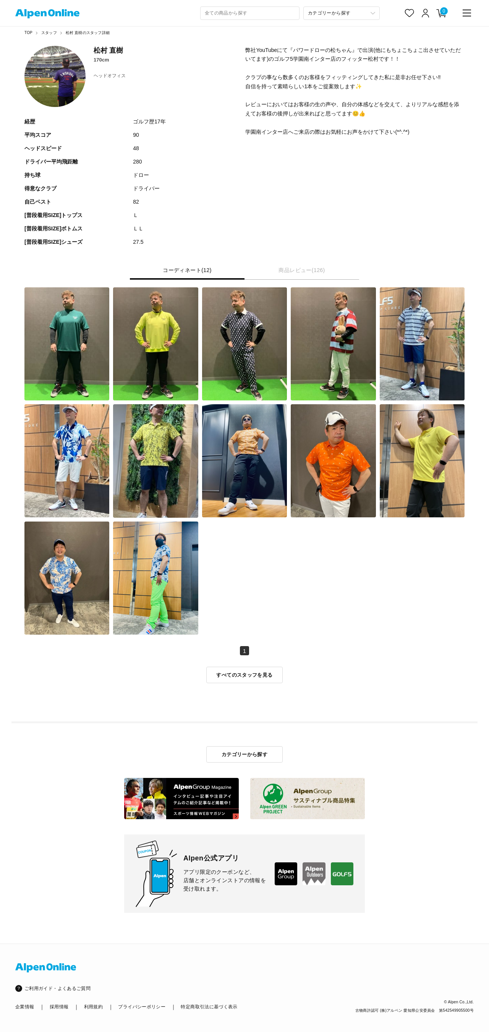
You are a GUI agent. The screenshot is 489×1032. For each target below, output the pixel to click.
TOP (28, 33)
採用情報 (59, 1006)
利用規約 (93, 1006)
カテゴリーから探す (245, 754)
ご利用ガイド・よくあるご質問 (57, 988)
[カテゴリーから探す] (341, 13)
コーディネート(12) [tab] (187, 270)
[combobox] (250, 13)
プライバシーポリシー (141, 1006)
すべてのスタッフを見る (244, 675)
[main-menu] (467, 13)
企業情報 (24, 1006)
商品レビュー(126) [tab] (302, 270)
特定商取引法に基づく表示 (209, 1006)
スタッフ (49, 33)
